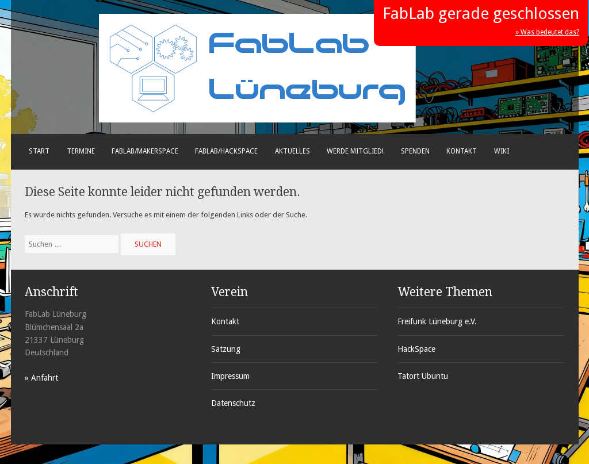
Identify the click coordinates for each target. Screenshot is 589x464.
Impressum (230, 376)
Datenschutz (233, 403)
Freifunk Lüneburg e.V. (437, 321)
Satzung (225, 349)
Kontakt (461, 151)
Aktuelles (292, 151)
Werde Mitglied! (355, 151)
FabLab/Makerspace (145, 151)
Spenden (415, 151)
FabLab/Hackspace (226, 151)
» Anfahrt (41, 377)
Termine (81, 151)
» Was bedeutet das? (547, 32)
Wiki (501, 151)
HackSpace (416, 349)
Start (39, 151)
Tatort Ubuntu (422, 376)
